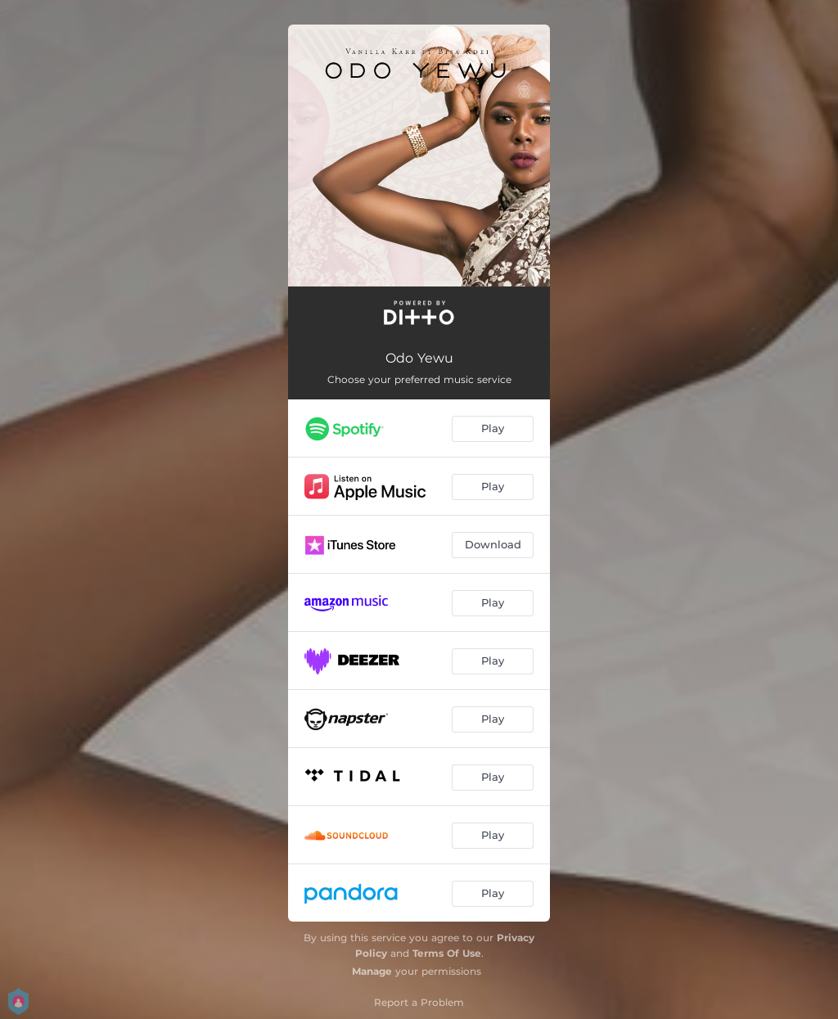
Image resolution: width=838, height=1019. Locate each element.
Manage (372, 971)
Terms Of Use (446, 953)
